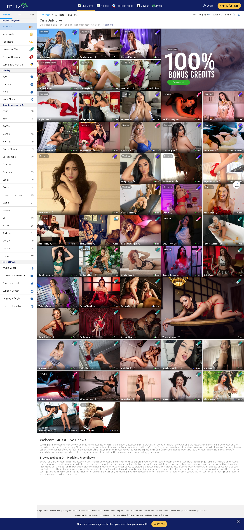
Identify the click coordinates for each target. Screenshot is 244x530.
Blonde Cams (162, 511)
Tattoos (6, 248)
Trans (31, 15)
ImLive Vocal (9, 267)
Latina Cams (109, 511)
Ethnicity (17, 84)
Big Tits (6, 126)
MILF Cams (97, 511)
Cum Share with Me (12, 64)
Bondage (7, 141)
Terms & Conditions (12, 306)
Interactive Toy (10, 49)
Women (6, 15)
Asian (5, 111)
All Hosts (7, 26)
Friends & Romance (12, 195)
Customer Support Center (86, 515)
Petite (5, 225)
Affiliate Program (152, 515)
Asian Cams (55, 511)
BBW (4, 118)
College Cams (42, 511)
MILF (4, 218)
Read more (107, 25)
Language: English (17, 298)
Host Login (105, 515)
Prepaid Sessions (11, 57)
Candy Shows (9, 149)
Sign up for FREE (229, 5)
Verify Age (159, 524)
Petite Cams (175, 511)
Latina (5, 202)
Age (17, 76)
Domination (8, 172)
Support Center (10, 290)
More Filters (17, 99)
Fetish (5, 187)
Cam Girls (203, 511)
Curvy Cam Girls (189, 511)
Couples (6, 164)
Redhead (7, 233)
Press (165, 515)
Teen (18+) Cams (70, 511)
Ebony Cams (84, 511)
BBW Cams (149, 511)
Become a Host (10, 283)
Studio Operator (136, 515)
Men (19, 15)
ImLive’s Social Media (17, 275)
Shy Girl (6, 241)
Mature (6, 210)
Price (17, 92)
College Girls (9, 156)
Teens (5, 256)
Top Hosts (7, 41)
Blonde (6, 134)
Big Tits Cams (123, 511)
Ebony (5, 179)
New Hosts (8, 34)
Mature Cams (136, 511)
